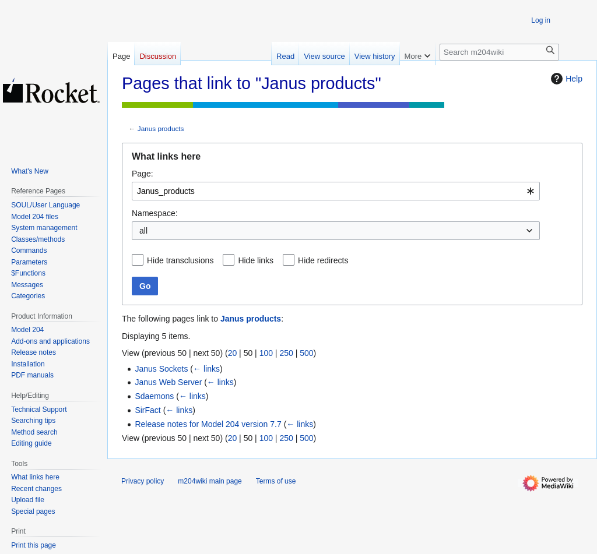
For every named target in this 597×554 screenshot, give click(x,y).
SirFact (147, 410)
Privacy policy (142, 481)
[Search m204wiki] (499, 52)
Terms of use (276, 481)
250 (286, 353)
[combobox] (336, 191)
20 (232, 353)
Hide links (255, 260)
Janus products (161, 128)
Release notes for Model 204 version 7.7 (208, 424)
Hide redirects (323, 260)
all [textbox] (143, 230)
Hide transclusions (180, 260)
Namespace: (155, 213)
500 (306, 353)
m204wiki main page (209, 481)
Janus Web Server (168, 382)
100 (266, 353)
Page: (142, 173)
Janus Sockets (161, 368)
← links (206, 368)
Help (565, 78)
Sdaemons (154, 396)
